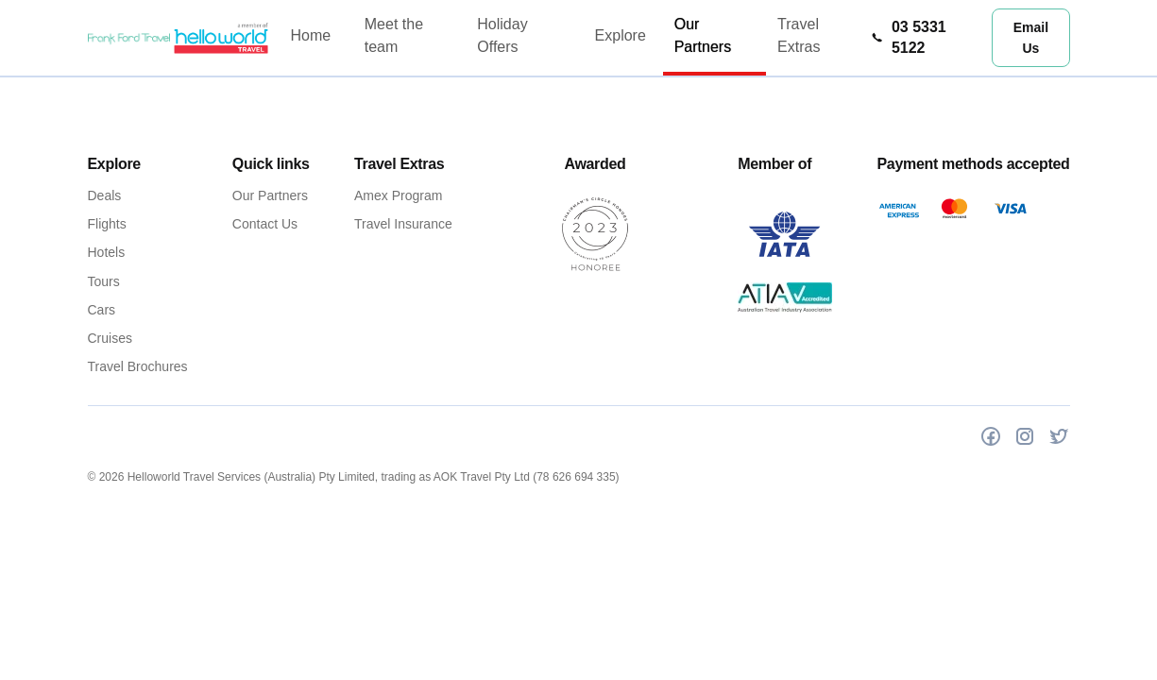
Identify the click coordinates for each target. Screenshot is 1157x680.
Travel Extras (798, 35)
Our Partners (702, 35)
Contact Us (265, 223)
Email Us (1029, 38)
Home (310, 35)
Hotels (107, 252)
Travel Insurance (403, 223)
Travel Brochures (138, 366)
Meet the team (394, 35)
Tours (104, 281)
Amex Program (398, 195)
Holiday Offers (502, 35)
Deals (105, 195)
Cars (102, 309)
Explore (620, 35)
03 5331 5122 (908, 37)
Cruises (110, 338)
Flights (107, 223)
